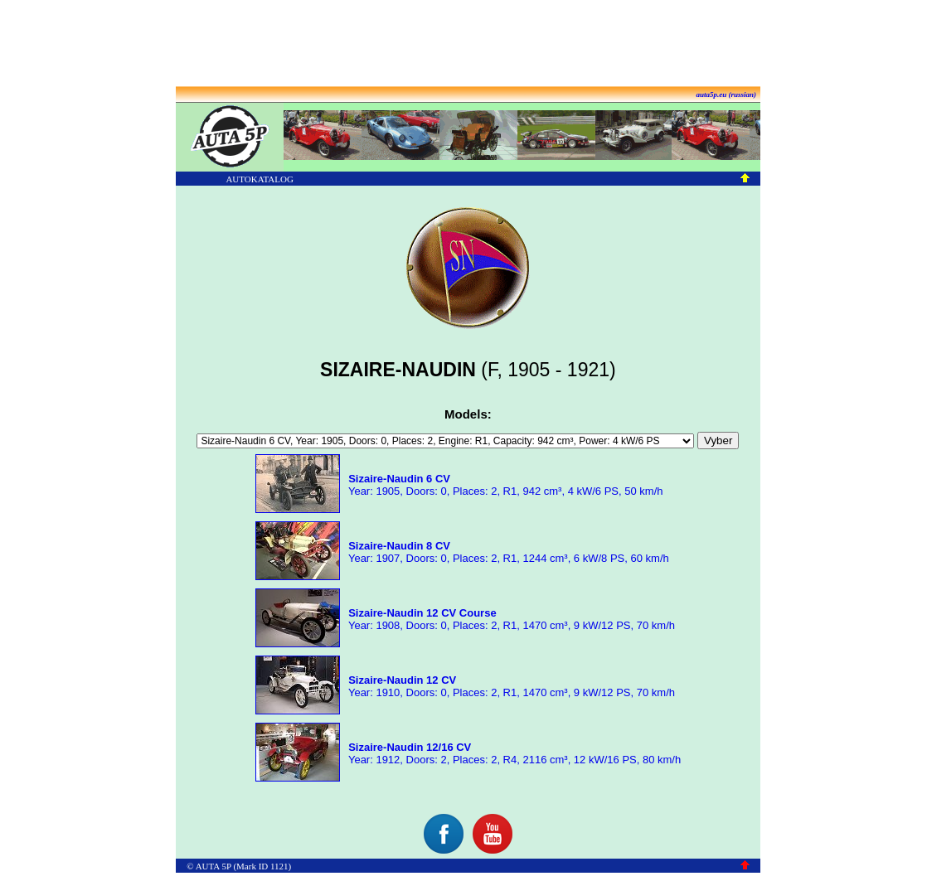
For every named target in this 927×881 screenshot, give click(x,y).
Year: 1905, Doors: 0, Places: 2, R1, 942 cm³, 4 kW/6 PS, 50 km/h (504, 484)
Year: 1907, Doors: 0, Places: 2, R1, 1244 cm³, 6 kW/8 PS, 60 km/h (507, 552)
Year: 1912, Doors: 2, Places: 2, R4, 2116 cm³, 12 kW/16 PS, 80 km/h (514, 753)
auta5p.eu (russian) (726, 94)
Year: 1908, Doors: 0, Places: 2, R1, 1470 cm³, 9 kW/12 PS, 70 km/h (510, 619)
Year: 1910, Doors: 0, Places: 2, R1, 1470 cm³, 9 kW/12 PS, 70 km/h (510, 686)
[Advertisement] (463, 44)
